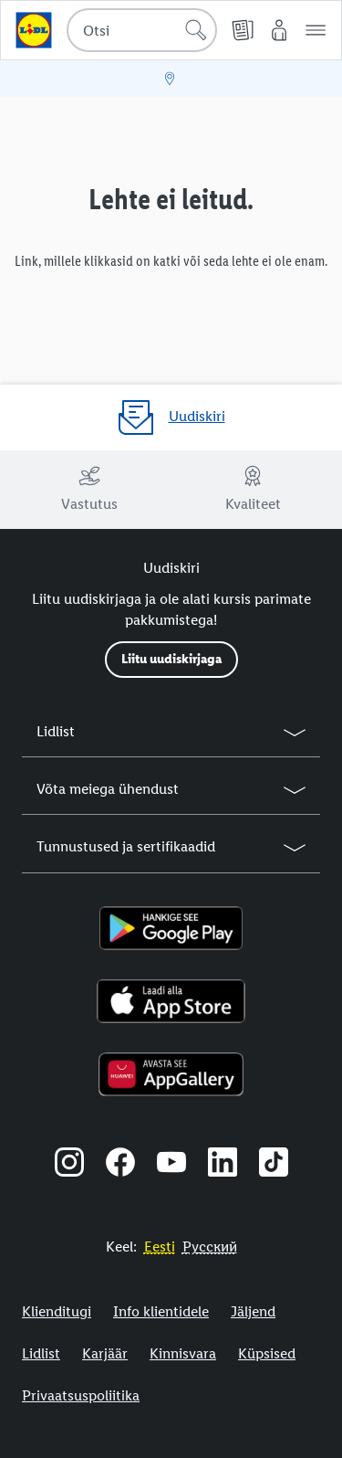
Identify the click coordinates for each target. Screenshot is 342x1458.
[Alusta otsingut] (196, 30)
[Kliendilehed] (243, 30)
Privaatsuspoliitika (81, 1395)
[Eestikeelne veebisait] (159, 1246)
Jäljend (253, 1311)
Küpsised (266, 1353)
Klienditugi (56, 1311)
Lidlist (41, 1353)
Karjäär (105, 1353)
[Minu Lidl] (279, 30)
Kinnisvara (183, 1353)
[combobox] (142, 30)
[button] (315, 30)
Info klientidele (161, 1311)
